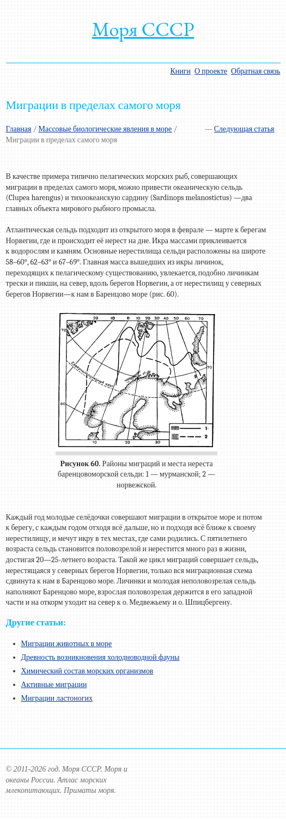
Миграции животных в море (66, 643)
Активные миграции (54, 684)
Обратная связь (255, 71)
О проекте (210, 71)
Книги (180, 71)
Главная (19, 129)
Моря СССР (143, 29)
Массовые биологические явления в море (105, 129)
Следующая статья (244, 129)
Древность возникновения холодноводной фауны (100, 657)
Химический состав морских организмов (87, 671)
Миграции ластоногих (57, 698)
